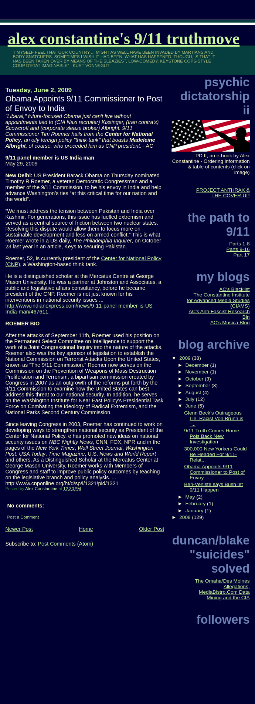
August (194, 392)
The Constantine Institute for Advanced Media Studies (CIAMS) (218, 300)
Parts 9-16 (238, 249)
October (195, 379)
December (198, 365)
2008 (185, 517)
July (191, 399)
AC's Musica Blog (230, 322)
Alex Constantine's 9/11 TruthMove (124, 39)
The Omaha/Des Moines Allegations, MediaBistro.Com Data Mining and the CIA (222, 589)
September (199, 385)
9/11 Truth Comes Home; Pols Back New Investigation (212, 436)
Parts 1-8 (239, 244)
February (196, 503)
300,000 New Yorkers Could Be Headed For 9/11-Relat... (215, 454)
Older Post (151, 529)
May (191, 497)
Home (86, 529)
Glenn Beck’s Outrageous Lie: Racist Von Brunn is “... (213, 418)
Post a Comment (23, 517)
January (195, 510)
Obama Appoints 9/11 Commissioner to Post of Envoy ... (214, 472)
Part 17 (242, 255)
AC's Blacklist (234, 289)
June (192, 406)
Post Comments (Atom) (65, 544)
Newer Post (19, 529)
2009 (185, 358)
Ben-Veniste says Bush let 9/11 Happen (213, 487)
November (198, 372)
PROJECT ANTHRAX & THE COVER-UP (223, 192)
